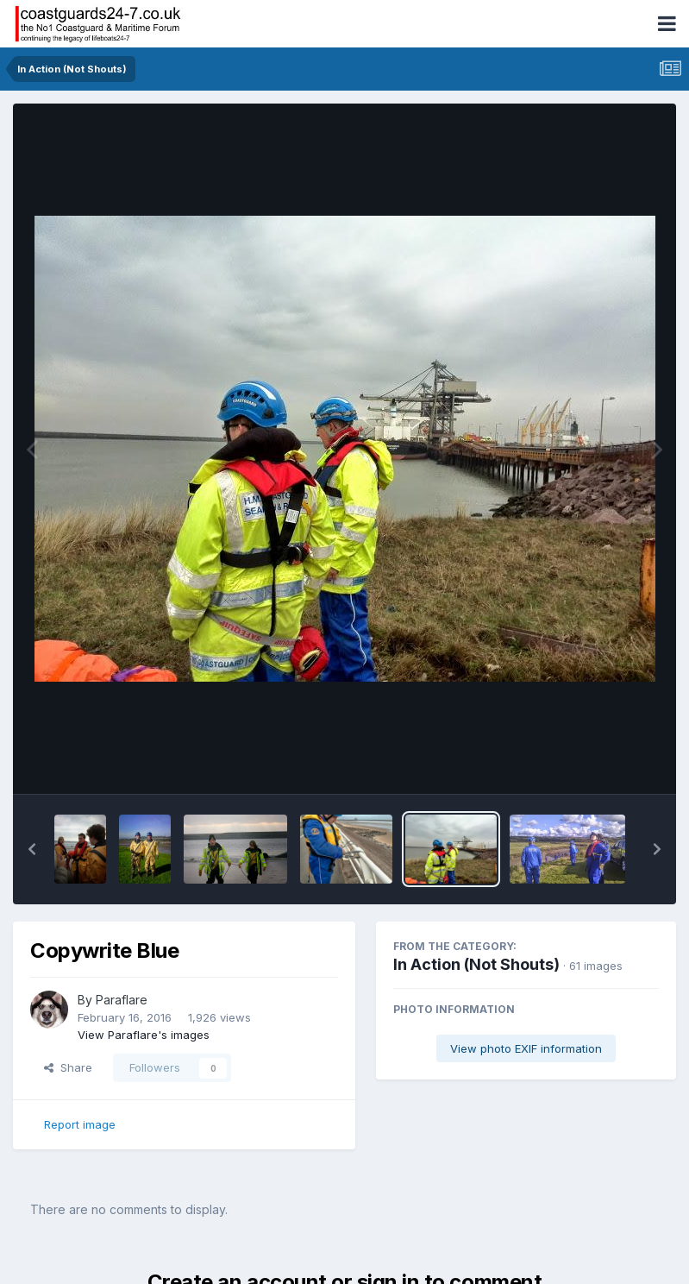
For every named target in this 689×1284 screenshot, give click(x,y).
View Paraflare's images (144, 1035)
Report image (80, 1124)
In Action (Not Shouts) (476, 964)
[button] (32, 849)
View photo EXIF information (526, 1048)
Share (68, 1067)
